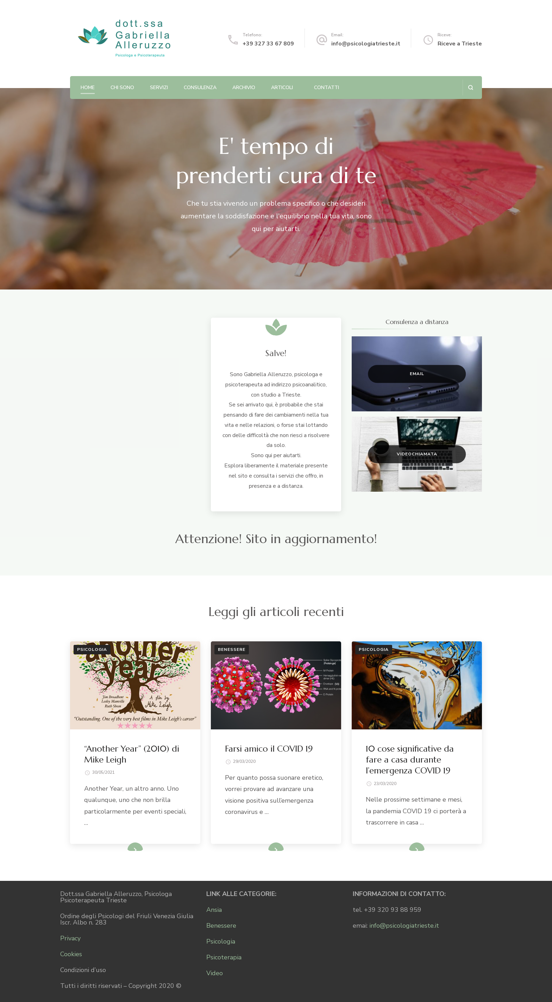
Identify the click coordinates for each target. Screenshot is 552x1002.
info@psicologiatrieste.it (365, 44)
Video (214, 973)
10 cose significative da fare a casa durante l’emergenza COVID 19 (410, 759)
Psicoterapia (224, 957)
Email (417, 373)
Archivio (243, 87)
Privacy (70, 938)
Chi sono (122, 87)
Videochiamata (417, 454)
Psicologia (92, 649)
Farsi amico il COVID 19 (269, 748)
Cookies (71, 954)
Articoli (282, 87)
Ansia (214, 909)
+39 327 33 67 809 (268, 44)
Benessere (231, 649)
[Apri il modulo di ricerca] (470, 87)
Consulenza (200, 87)
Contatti (326, 87)
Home (88, 87)
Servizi (159, 87)
